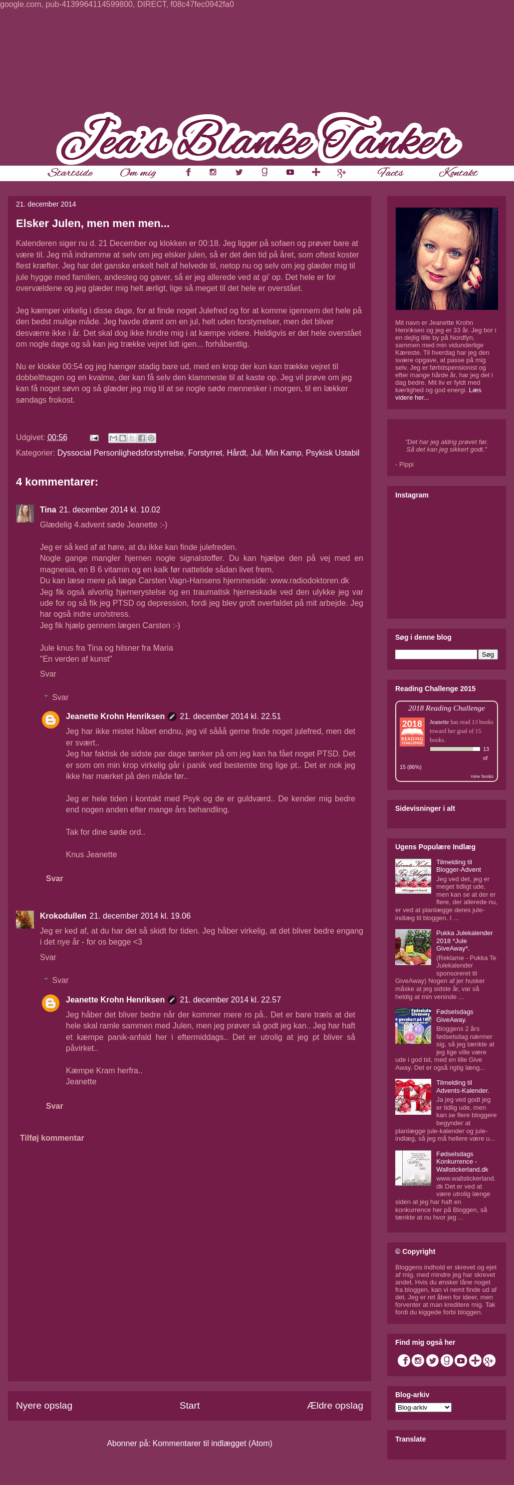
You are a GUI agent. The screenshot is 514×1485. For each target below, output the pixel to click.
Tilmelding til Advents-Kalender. (462, 1086)
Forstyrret (205, 453)
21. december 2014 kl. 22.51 (230, 716)
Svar (48, 674)
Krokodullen (63, 916)
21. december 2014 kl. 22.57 (230, 999)
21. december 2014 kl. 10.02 (110, 509)
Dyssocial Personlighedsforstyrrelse (120, 453)
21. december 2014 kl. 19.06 (140, 916)
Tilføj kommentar (52, 1138)
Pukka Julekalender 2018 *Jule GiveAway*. (464, 940)
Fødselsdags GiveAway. (454, 1015)
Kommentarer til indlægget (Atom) (212, 1443)
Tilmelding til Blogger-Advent (458, 866)
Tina (48, 509)
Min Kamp (283, 453)
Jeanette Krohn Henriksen (115, 716)
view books (482, 776)
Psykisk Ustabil (333, 453)
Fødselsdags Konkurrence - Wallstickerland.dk (462, 1161)
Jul (255, 453)
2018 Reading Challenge (446, 708)
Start (190, 1405)
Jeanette (439, 722)
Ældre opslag (335, 1405)
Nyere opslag (44, 1405)
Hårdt (236, 453)
